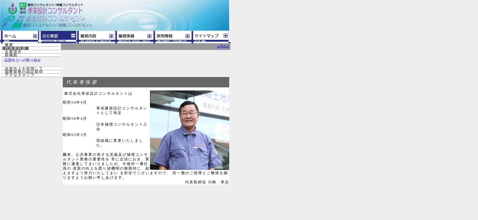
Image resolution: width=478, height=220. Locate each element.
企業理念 (13, 52)
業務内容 (95, 37)
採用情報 (171, 37)
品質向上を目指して (24, 68)
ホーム (19, 37)
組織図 (11, 55)
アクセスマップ (20, 75)
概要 (9, 45)
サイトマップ (210, 37)
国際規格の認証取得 (24, 72)
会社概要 (57, 37)
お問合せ (223, 46)
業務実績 (133, 37)
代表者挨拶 (15, 48)
